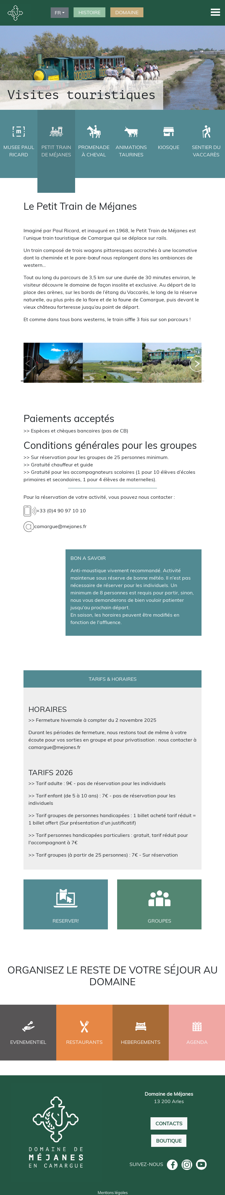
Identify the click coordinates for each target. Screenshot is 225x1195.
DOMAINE (126, 12)
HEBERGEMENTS (140, 1042)
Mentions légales (113, 1192)
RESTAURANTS (84, 1042)
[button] (215, 12)
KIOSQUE (168, 147)
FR (58, 13)
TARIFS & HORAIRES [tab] (113, 679)
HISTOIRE (89, 12)
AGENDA (197, 1042)
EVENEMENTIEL (28, 1042)
